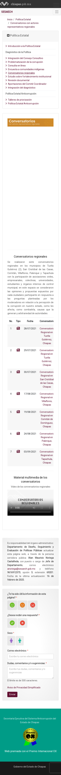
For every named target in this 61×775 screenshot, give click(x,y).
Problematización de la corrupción (24, 62)
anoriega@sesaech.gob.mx (21, 568)
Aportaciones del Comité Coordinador (26, 84)
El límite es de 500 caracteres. (22, 680)
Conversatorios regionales (20, 73)
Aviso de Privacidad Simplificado (24, 687)
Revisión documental (17, 80)
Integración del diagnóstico (20, 87)
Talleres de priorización (18, 99)
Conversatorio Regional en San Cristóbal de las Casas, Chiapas (47, 379)
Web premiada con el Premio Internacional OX (31, 751)
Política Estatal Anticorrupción (22, 103)
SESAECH (7, 11)
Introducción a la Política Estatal (22, 46)
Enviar (12, 694)
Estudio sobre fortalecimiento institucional (28, 76)
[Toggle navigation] (57, 12)
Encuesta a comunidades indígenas (24, 69)
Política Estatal (23, 19)
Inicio (10, 19)
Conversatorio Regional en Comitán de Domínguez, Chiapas (47, 419)
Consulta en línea (15, 65)
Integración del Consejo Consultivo (24, 58)
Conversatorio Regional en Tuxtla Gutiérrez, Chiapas (47, 336)
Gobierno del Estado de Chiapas (30, 766)
